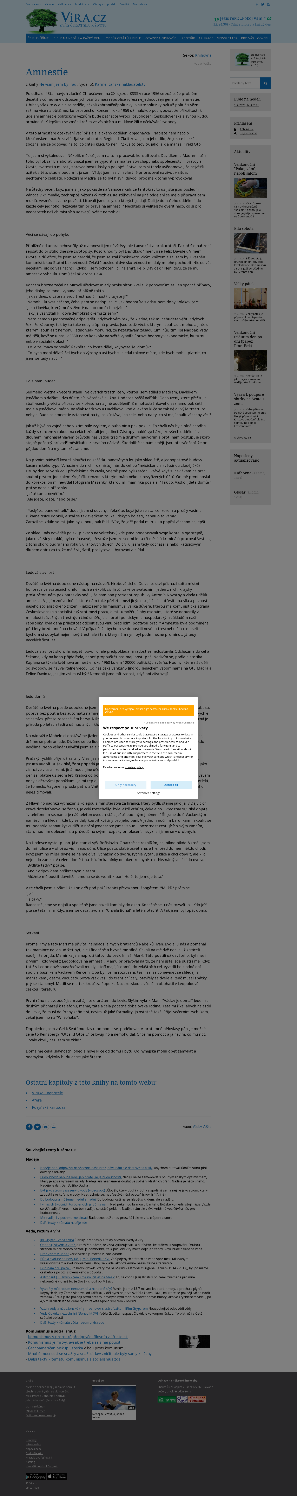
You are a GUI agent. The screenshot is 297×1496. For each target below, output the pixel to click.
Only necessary (126, 785)
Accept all (171, 785)
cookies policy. (134, 767)
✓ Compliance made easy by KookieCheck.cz (168, 722)
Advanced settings (148, 793)
